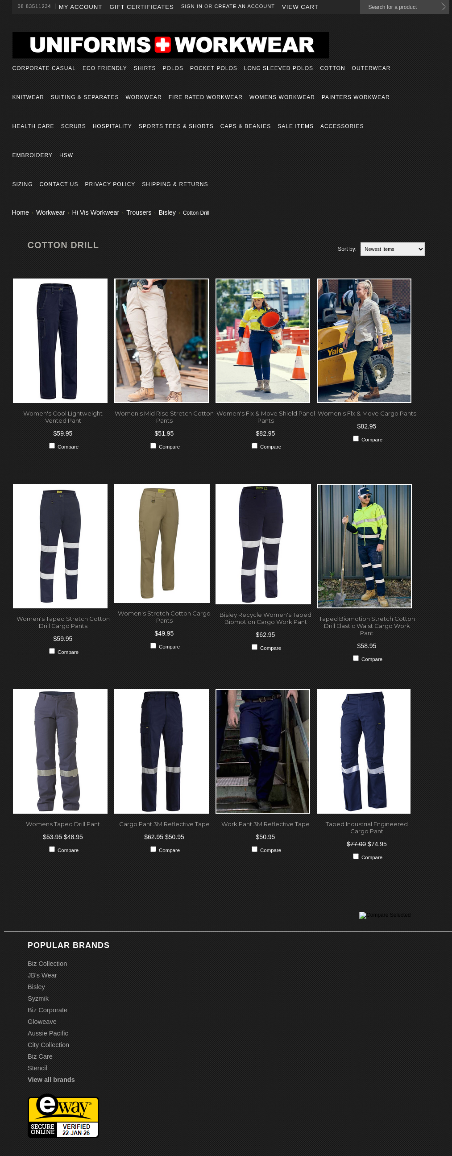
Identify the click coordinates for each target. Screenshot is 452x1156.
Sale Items (296, 126)
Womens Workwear (282, 97)
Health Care (33, 126)
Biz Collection (47, 963)
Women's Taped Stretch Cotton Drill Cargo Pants (63, 622)
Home (20, 212)
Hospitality (112, 126)
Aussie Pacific (48, 1033)
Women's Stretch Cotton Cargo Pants (164, 617)
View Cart (300, 7)
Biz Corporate (47, 1010)
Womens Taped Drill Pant (63, 823)
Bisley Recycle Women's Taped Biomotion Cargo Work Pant (265, 618)
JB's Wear (42, 975)
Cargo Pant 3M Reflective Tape (164, 823)
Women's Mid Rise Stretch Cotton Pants (164, 417)
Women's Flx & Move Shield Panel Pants (265, 417)
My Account (81, 7)
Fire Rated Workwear (206, 97)
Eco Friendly (105, 68)
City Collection (48, 1044)
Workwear (143, 97)
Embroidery (32, 155)
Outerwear (371, 68)
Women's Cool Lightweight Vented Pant (63, 417)
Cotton (332, 68)
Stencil (37, 1068)
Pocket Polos (213, 68)
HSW (66, 155)
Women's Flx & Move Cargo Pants (367, 413)
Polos (173, 68)
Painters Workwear (356, 97)
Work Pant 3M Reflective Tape (265, 823)
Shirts (145, 68)
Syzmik (38, 998)
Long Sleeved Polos (278, 68)
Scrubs (73, 126)
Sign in (192, 6)
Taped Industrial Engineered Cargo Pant (367, 827)
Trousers (138, 212)
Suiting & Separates (85, 97)
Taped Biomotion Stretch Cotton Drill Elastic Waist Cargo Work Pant (367, 625)
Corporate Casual (44, 68)
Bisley (166, 212)
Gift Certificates (141, 7)
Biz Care (40, 1056)
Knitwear (28, 97)
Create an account (245, 6)
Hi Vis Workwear (95, 212)
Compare (68, 446)
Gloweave (42, 1021)
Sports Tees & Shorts (176, 126)
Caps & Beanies (245, 126)
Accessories (342, 126)
